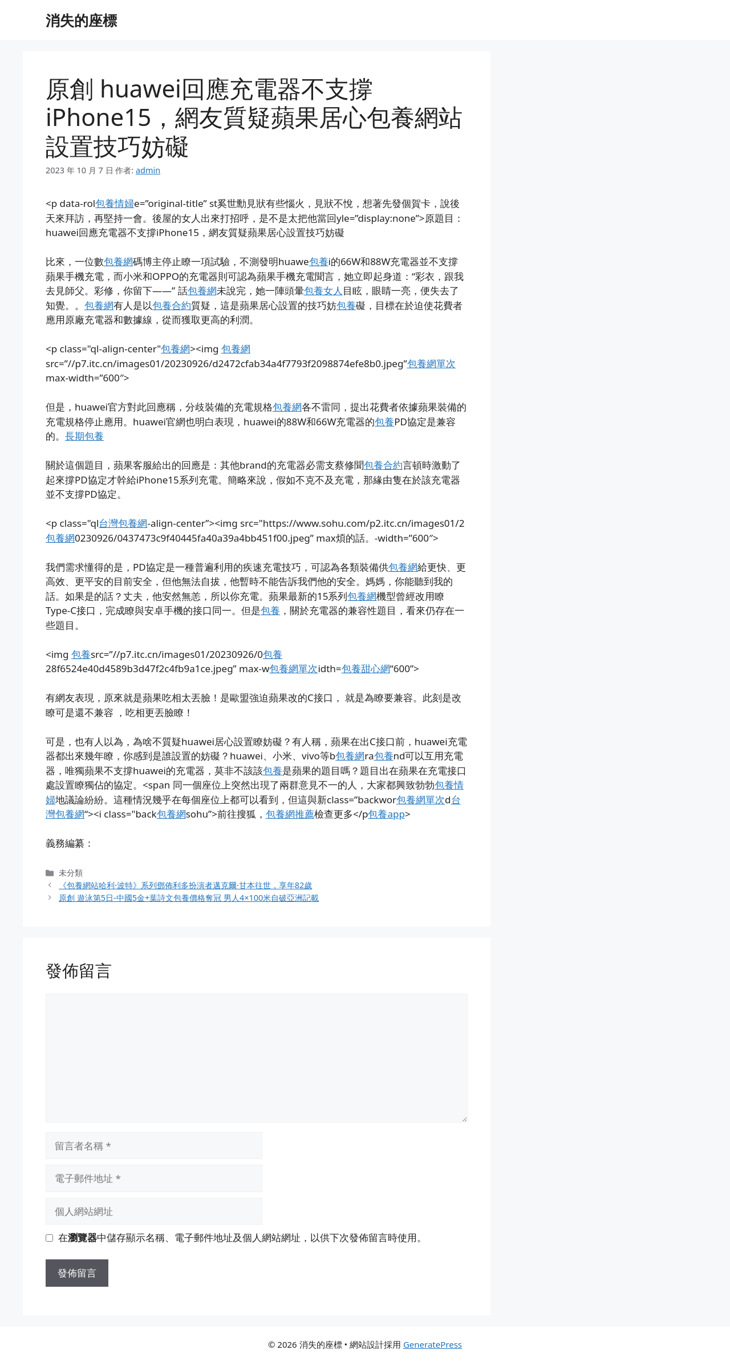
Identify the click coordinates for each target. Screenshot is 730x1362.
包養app (386, 813)
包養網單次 (431, 363)
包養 (318, 261)
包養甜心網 (366, 668)
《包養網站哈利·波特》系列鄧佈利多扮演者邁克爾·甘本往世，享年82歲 (185, 885)
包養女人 (323, 290)
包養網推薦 (290, 813)
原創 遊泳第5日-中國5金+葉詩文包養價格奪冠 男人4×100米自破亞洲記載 (189, 897)
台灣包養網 (123, 523)
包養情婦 (114, 203)
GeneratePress (432, 1344)
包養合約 (171, 305)
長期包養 (84, 435)
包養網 (118, 261)
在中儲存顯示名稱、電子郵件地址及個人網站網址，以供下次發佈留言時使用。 (242, 1237)
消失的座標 (81, 20)
